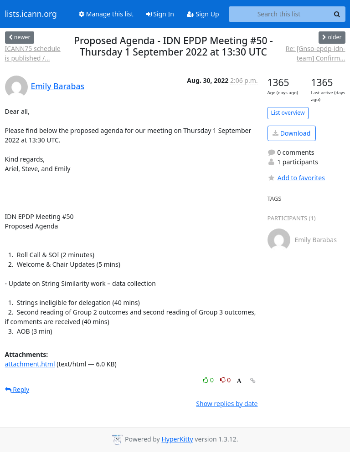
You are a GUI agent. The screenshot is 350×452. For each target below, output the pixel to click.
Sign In (160, 14)
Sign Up (203, 14)
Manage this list (106, 14)
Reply (17, 389)
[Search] (337, 14)
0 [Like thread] (209, 380)
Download (291, 133)
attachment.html (30, 364)
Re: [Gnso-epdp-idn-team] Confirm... (315, 53)
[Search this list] (279, 14)
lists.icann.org (31, 14)
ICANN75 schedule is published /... (33, 53)
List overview (288, 113)
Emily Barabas (57, 86)
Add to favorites (296, 177)
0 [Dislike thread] (225, 380)
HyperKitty (177, 439)
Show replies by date (226, 403)
